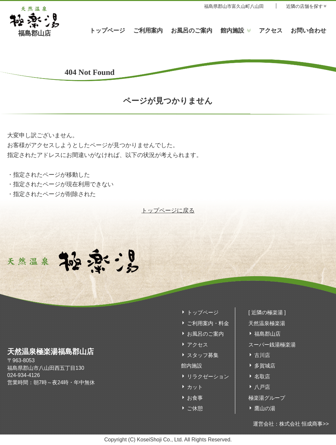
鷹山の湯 (264, 408)
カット (195, 387)
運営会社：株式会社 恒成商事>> (291, 424)
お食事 (195, 398)
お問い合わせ (308, 30)
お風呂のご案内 (191, 30)
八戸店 (262, 387)
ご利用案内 (148, 30)
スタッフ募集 (203, 355)
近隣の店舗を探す (304, 6)
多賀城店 (264, 365)
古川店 (262, 355)
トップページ (107, 30)
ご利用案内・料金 (208, 323)
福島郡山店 (34, 30)
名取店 (262, 376)
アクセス (271, 30)
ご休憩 (195, 408)
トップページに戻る (168, 210)
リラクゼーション (208, 376)
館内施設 (232, 30)
